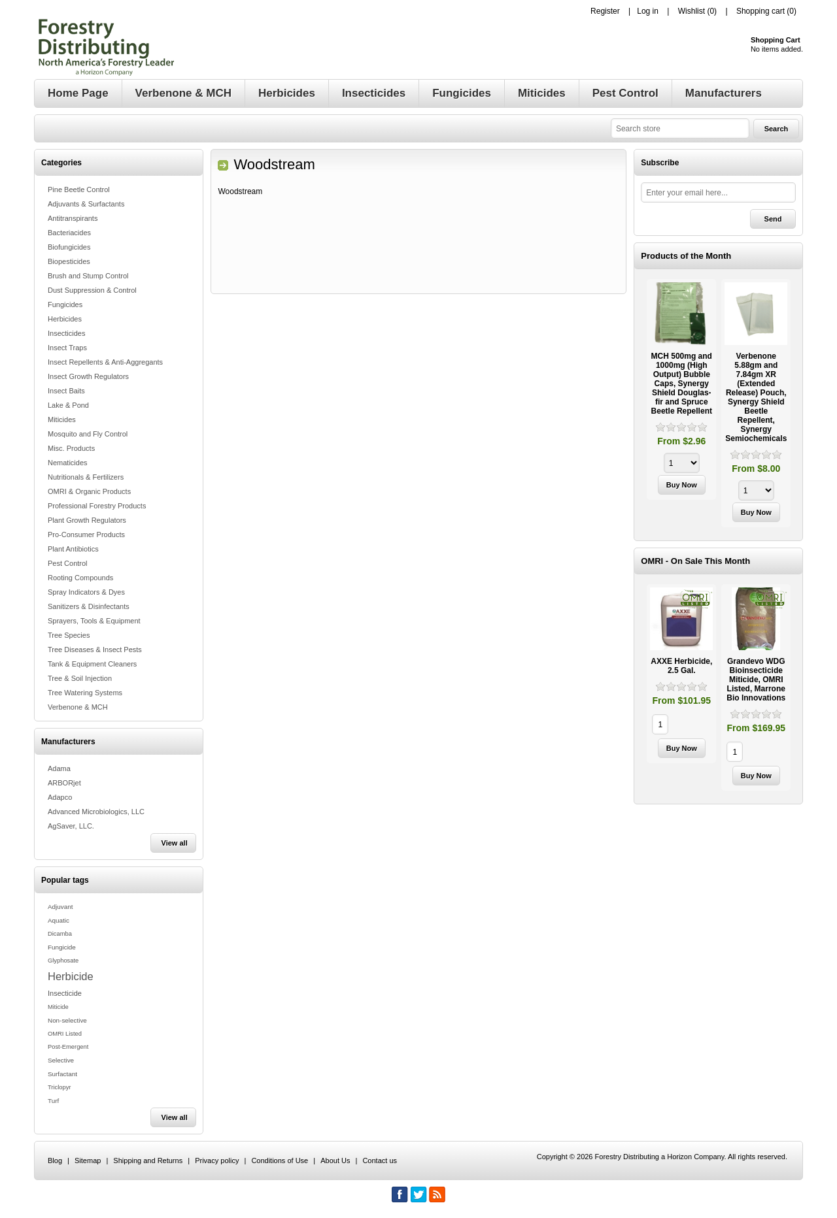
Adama (59, 768)
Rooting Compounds (80, 578)
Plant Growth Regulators (87, 520)
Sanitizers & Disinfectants (88, 606)
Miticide (58, 1007)
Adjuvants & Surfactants (86, 204)
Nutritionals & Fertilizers (86, 477)
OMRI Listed (65, 1033)
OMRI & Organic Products (89, 491)
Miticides (62, 419)
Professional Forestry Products (97, 506)
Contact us (379, 1160)
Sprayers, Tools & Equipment (94, 621)
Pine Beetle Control (79, 189)
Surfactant (62, 1074)
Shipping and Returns (147, 1160)
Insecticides (66, 333)
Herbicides (65, 319)
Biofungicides (69, 247)
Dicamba (60, 933)
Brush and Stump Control (88, 276)
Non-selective (67, 1020)
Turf (53, 1100)
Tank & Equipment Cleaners (92, 664)
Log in (647, 11)
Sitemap (88, 1160)
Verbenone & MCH (78, 707)
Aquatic (58, 920)
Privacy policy (217, 1160)
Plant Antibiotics (73, 549)
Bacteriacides (69, 233)
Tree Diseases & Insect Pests (95, 649)
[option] (681, 391)
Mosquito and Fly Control (88, 434)
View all (175, 843)
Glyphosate (63, 960)
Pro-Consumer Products (86, 534)
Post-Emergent (68, 1047)
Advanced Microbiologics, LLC (96, 811)
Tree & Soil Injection (80, 678)
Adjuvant (60, 906)
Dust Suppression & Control (92, 290)
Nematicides (68, 463)
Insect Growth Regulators (88, 376)
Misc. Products (71, 448)
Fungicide (62, 947)
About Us (335, 1160)
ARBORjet (64, 783)
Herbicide (71, 976)
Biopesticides (69, 261)
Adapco (60, 797)
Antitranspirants (72, 218)
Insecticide (65, 993)
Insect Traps (67, 348)
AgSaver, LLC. (71, 826)
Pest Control (68, 563)
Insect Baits (66, 391)
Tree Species (69, 635)
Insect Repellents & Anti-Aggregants (105, 362)
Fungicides (65, 304)
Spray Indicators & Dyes (86, 592)
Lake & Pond (68, 405)
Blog (55, 1160)
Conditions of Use (279, 1160)
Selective (61, 1060)
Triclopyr (59, 1087)
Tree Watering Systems (85, 693)
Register (605, 11)
